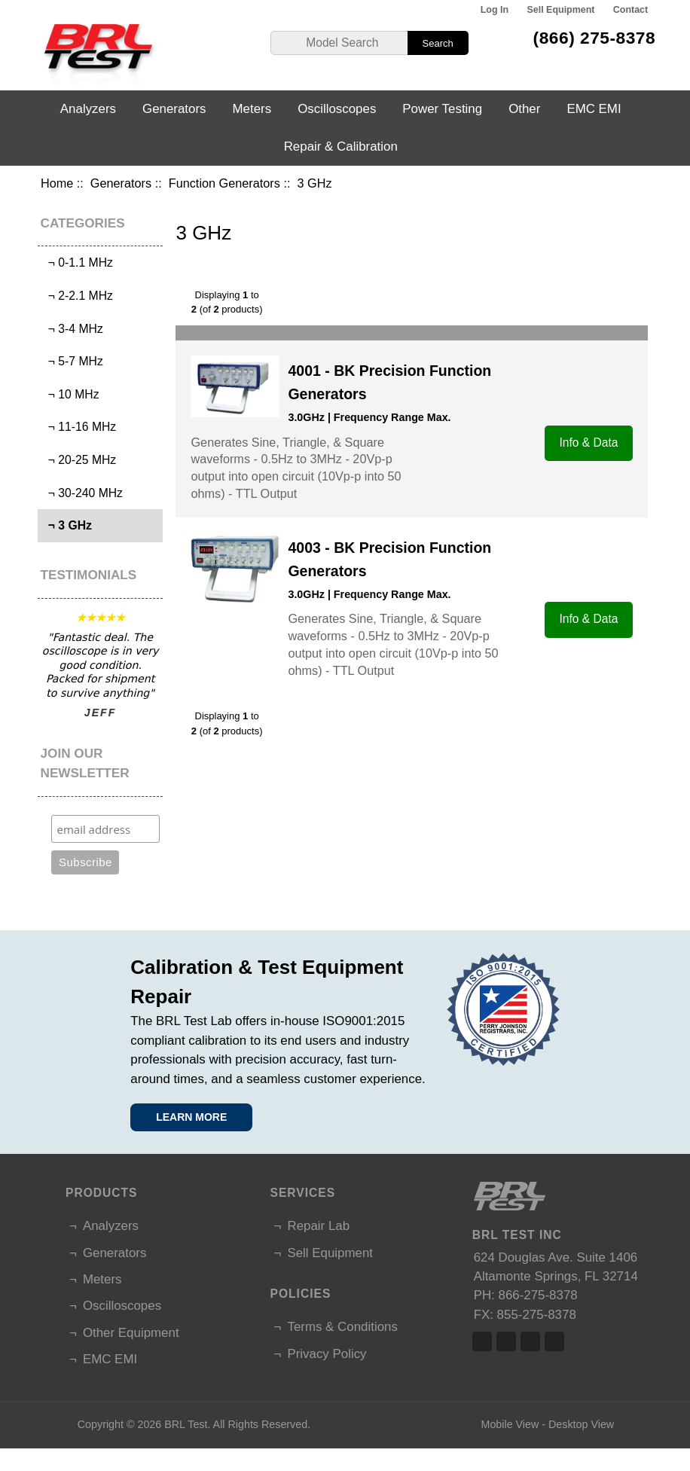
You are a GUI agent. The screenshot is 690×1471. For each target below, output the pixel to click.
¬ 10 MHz (70, 394)
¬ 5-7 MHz (72, 361)
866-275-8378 (538, 1295)
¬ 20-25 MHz (78, 459)
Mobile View (510, 1424)
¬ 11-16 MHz (78, 426)
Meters (252, 109)
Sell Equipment (560, 10)
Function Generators (224, 183)
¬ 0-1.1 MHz (77, 262)
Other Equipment (131, 1333)
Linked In (530, 1341)
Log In (494, 10)
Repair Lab (318, 1226)
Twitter (506, 1341)
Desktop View (581, 1424)
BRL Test (185, 1424)
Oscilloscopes (337, 109)
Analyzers (88, 109)
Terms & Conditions (342, 1327)
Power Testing (442, 109)
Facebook (482, 1341)
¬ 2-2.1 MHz (77, 295)
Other (524, 109)
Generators (120, 183)
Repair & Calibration (341, 146)
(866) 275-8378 (594, 37)
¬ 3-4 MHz (72, 328)
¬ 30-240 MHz (82, 493)
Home (57, 183)
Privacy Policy (326, 1354)
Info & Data (589, 442)
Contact (630, 10)
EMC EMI (593, 109)
